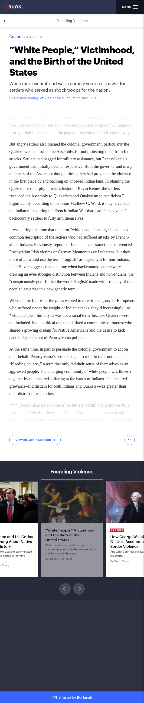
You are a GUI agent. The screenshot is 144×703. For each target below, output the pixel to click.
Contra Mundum (62, 98)
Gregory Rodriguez (29, 98)
